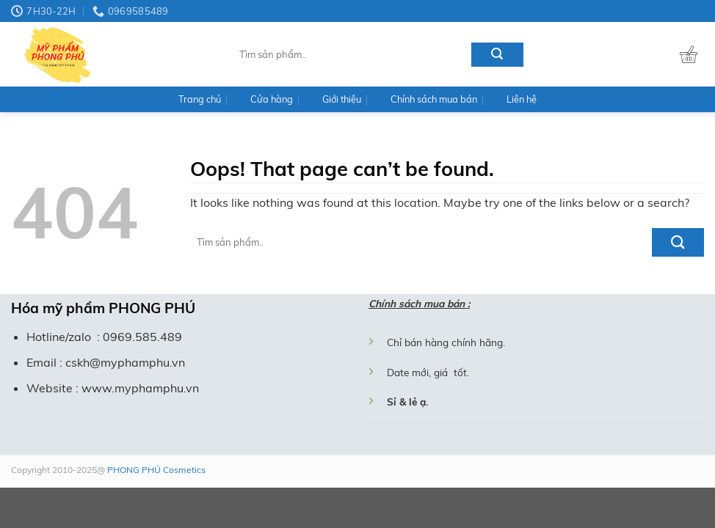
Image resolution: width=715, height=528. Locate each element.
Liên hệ (522, 99)
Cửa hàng (271, 99)
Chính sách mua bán (434, 99)
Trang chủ (199, 99)
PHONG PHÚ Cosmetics (155, 469)
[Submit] (497, 55)
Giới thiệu (341, 99)
